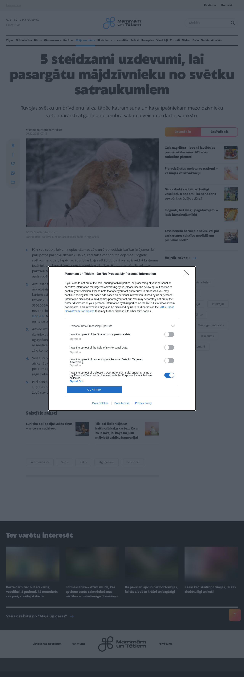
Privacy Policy (143, 403)
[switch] (169, 334)
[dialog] (122, 338)
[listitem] (122, 326)
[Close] (188, 274)
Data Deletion (100, 403)
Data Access (121, 403)
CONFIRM (94, 389)
